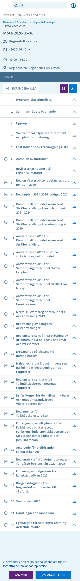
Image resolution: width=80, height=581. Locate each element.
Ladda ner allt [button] (73, 88)
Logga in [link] (73, 5)
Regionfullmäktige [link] (44, 22)
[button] (21, 88)
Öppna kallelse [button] (64, 88)
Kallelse (9, 77)
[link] (6, 5)
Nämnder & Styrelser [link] (31, 15)
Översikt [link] (8, 15)
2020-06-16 (19, 49)
